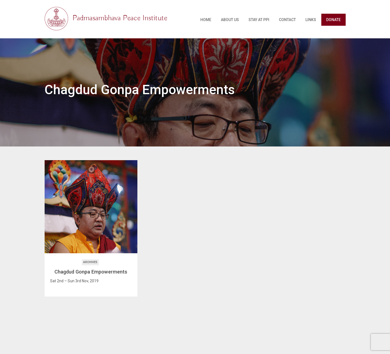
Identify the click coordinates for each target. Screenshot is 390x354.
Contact (287, 20)
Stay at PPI (259, 20)
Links (310, 20)
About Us (230, 20)
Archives (90, 262)
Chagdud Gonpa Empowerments (90, 272)
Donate (333, 20)
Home (205, 20)
